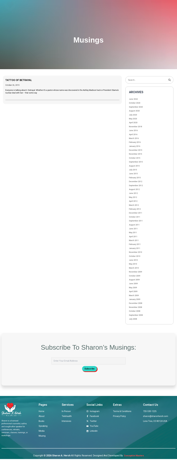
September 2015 (136, 162)
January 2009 (134, 299)
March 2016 (134, 138)
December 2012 (135, 181)
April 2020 (133, 123)
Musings (147, 8)
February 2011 (135, 244)
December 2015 (135, 150)
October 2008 (134, 311)
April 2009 (133, 291)
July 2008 (133, 319)
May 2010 (133, 264)
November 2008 (135, 307)
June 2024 (133, 99)
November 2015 (135, 154)
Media (133, 8)
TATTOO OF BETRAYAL (21, 80)
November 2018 (135, 127)
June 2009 (133, 284)
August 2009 (134, 280)
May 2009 (133, 288)
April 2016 (133, 134)
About (59, 8)
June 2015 (133, 174)
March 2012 (134, 205)
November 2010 (135, 252)
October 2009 (134, 276)
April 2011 (133, 237)
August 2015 (134, 166)
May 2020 (133, 119)
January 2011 (134, 248)
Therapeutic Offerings (81, 8)
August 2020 (134, 111)
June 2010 (133, 260)
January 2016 (134, 146)
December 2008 (135, 303)
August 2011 (134, 225)
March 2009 (134, 295)
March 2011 (134, 240)
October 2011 (134, 217)
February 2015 (135, 178)
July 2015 (133, 170)
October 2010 (134, 256)
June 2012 (133, 193)
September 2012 (136, 186)
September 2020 (136, 107)
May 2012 (133, 197)
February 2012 (135, 209)
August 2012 (134, 189)
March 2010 (134, 268)
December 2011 (135, 213)
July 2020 (133, 115)
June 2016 (133, 130)
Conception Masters (133, 458)
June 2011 (133, 229)
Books (104, 8)
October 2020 (134, 103)
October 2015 (134, 158)
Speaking (118, 8)
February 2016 (135, 142)
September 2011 (136, 221)
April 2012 (133, 201)
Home (46, 8)
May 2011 (133, 233)
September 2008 (136, 315)
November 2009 (135, 272)
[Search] (169, 80)
